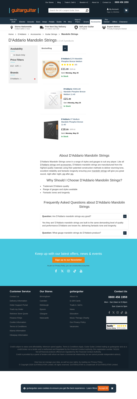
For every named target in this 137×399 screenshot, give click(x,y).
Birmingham (45, 324)
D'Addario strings (48, 134)
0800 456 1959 (121, 2)
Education (74, 341)
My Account (112, 9)
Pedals (51, 22)
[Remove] (35, 79)
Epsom (43, 337)
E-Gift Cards (75, 329)
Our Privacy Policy (78, 350)
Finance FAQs (16, 346)
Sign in (109, 12)
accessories (66, 134)
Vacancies (74, 354)
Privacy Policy (60, 294)
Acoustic (30, 22)
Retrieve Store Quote (19, 341)
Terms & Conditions (18, 354)
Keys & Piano (78, 21)
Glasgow (43, 341)
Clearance (123, 22)
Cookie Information (18, 350)
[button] (126, 10)
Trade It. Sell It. (70, 2)
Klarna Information (18, 358)
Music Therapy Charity (79, 346)
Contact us (14, 324)
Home (11, 34)
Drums (86, 22)
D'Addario (22, 34)
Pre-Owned (106, 21)
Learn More (92, 388)
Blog (59, 2)
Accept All (103, 388)
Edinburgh (44, 333)
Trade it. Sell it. (76, 333)
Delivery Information (18, 329)
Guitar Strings (51, 34)
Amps (44, 22)
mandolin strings (99, 141)
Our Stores (49, 2)
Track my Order (16, 337)
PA (65, 22)
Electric (22, 22)
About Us (95, 2)
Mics (70, 22)
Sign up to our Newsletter (68, 288)
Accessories (96, 22)
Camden (43, 329)
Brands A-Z (84, 2)
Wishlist (116, 12)
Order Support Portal (19, 333)
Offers (114, 22)
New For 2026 (13, 21)
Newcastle (44, 346)
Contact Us (107, 2)
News (72, 337)
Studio (59, 22)
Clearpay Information (19, 363)
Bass (38, 22)
